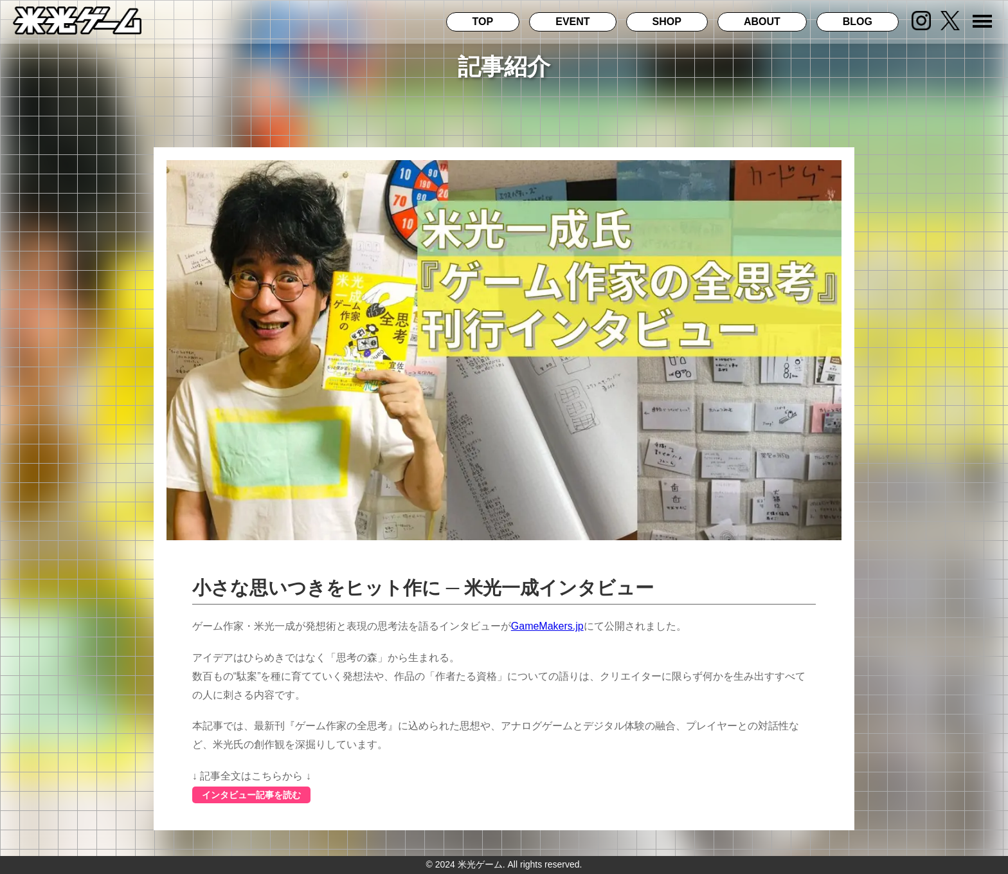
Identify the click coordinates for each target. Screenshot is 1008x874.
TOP (483, 21)
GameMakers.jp (547, 626)
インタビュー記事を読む (251, 795)
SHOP (666, 21)
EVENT (572, 21)
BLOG (857, 21)
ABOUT (762, 21)
